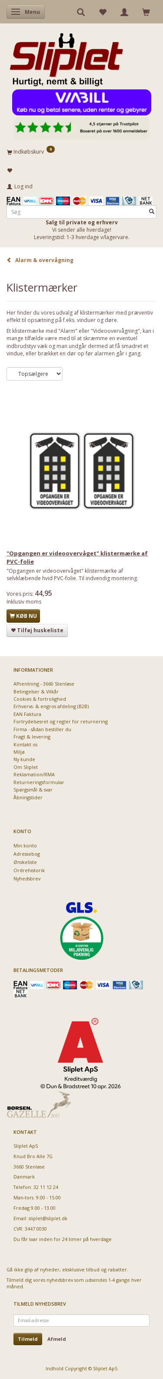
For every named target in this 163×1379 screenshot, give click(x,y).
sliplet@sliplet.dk (48, 1218)
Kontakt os (25, 744)
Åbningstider (28, 797)
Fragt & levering (31, 736)
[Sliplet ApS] (66, 57)
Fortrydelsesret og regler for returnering (60, 721)
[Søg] (151, 212)
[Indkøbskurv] (81, 151)
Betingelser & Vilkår (36, 691)
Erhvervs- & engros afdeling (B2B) (51, 706)
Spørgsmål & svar (33, 789)
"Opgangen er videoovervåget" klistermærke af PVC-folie (77, 557)
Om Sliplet (25, 767)
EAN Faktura (27, 714)
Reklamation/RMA (34, 774)
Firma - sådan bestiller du (42, 729)
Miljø (19, 752)
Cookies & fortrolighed (39, 699)
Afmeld (56, 1339)
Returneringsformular (38, 782)
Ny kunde (24, 759)
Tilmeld (28, 1339)
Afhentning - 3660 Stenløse (43, 683)
